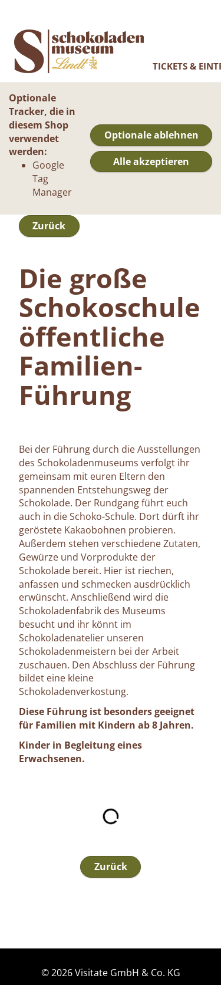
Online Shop (79, 51)
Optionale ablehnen (151, 135)
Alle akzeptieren (151, 161)
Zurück (48, 225)
